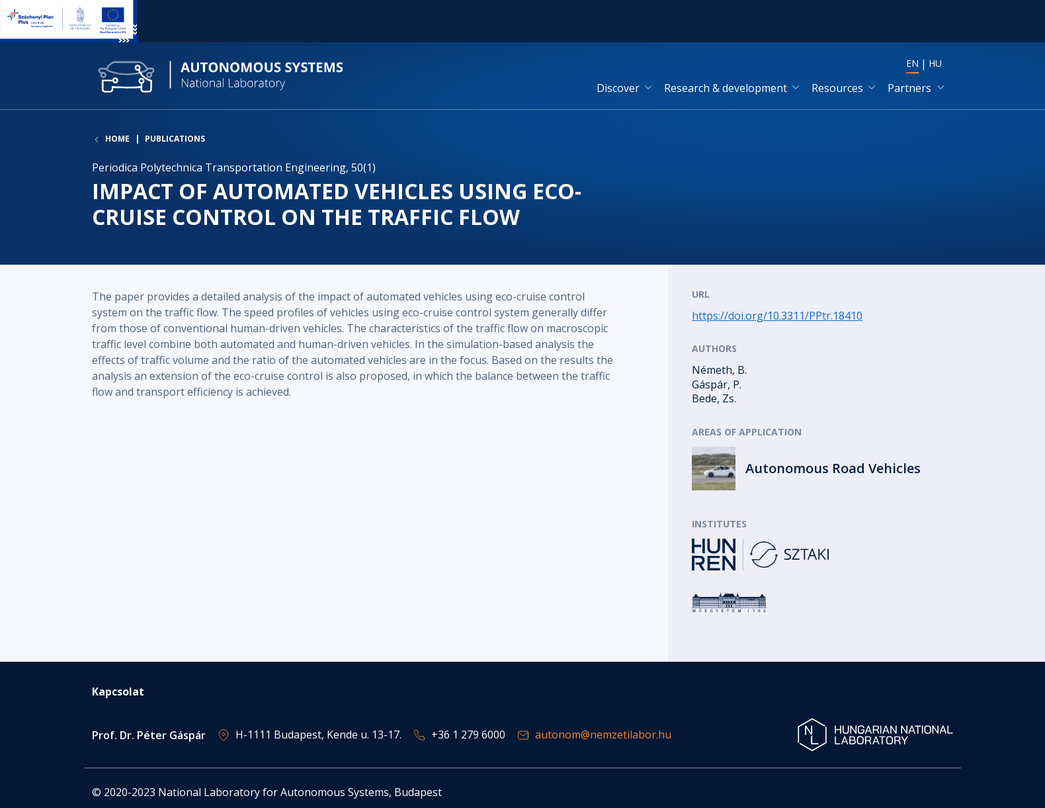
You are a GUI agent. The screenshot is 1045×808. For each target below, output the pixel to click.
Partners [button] (909, 88)
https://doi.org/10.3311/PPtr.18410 (777, 315)
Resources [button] (837, 88)
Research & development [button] (725, 88)
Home (117, 139)
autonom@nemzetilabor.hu (603, 734)
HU (935, 63)
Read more (822, 468)
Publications (175, 138)
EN (912, 63)
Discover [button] (618, 88)
